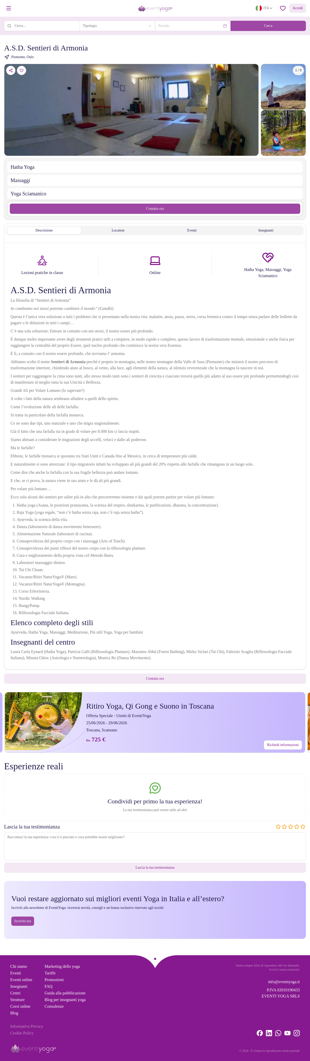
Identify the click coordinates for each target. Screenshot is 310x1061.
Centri (15, 993)
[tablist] (155, 230)
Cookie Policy (22, 1033)
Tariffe (50, 973)
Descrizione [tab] (44, 230)
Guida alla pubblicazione (65, 993)
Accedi (298, 8)
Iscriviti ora (22, 921)
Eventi (15, 973)
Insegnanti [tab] (265, 230)
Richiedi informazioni (283, 745)
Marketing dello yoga (62, 966)
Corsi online (20, 1006)
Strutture (17, 999)
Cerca (268, 26)
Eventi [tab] (192, 230)
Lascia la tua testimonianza (155, 867)
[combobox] (117, 26)
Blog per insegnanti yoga (65, 999)
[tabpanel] (155, 457)
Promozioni (54, 980)
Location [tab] (118, 230)
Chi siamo (18, 966)
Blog (14, 1013)
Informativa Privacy (26, 1026)
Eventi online (21, 980)
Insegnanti (18, 986)
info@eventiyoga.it (284, 982)
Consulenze (54, 1006)
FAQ (49, 986)
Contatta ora (155, 209)
